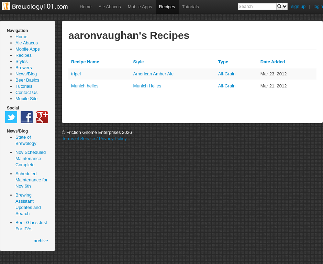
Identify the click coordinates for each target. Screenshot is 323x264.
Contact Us (26, 92)
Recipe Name (85, 61)
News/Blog (26, 73)
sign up (298, 6)
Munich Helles (147, 85)
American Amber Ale (153, 73)
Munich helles (85, 85)
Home (86, 6)
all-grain (227, 73)
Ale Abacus (110, 6)
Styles (21, 61)
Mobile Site (26, 98)
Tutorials (190, 6)
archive (41, 240)
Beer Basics (27, 80)
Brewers (23, 67)
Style (138, 61)
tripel (76, 73)
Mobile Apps (140, 6)
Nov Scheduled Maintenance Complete (30, 158)
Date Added (272, 61)
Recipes (167, 6)
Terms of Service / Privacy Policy (94, 138)
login (318, 6)
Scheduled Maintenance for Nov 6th (31, 180)
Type (223, 61)
